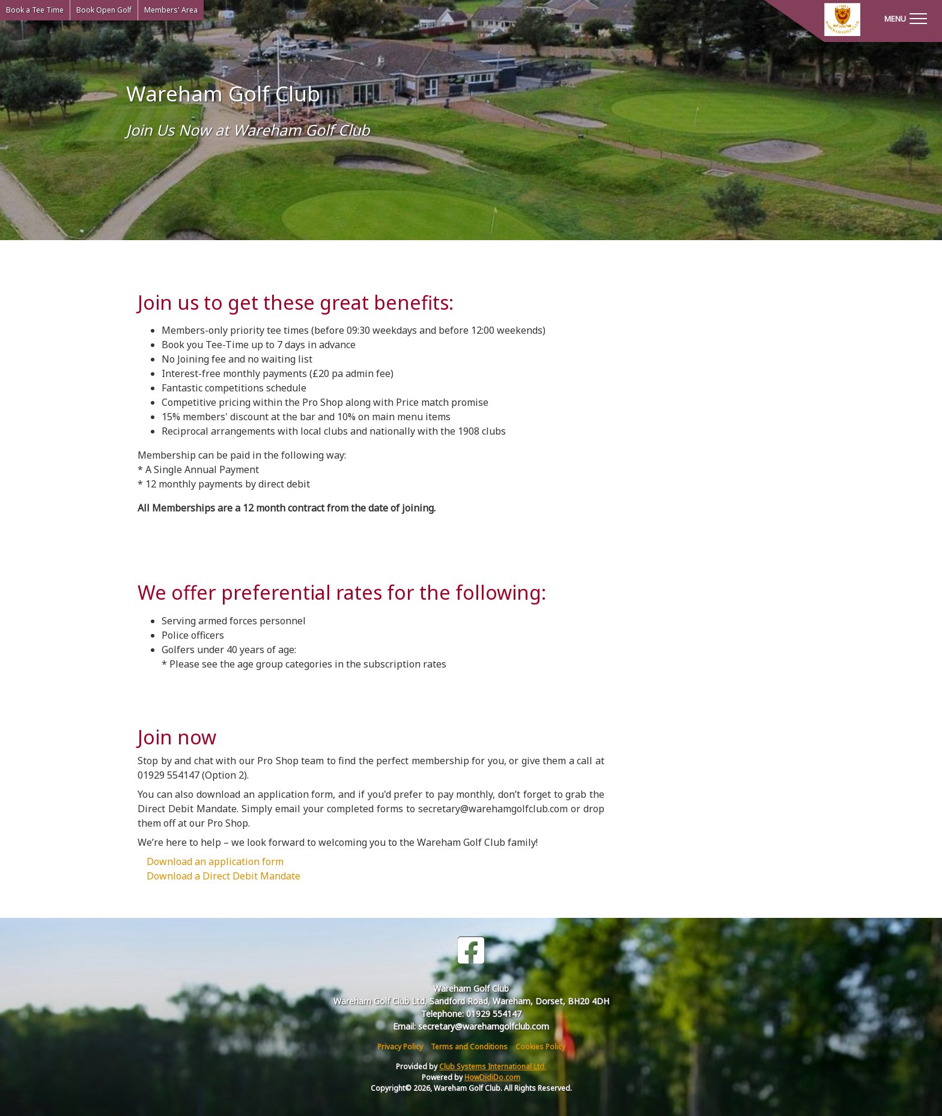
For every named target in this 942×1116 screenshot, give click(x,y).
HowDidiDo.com (492, 1077)
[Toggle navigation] (905, 18)
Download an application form (215, 861)
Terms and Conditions (469, 1047)
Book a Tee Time (35, 10)
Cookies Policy (540, 1047)
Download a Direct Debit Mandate (223, 875)
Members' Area (171, 10)
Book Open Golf (104, 10)
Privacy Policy (400, 1047)
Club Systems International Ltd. (492, 1066)
